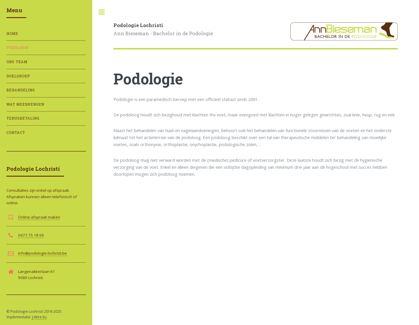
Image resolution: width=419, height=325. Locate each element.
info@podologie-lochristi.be (42, 253)
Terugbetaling (23, 118)
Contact (15, 132)
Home (12, 33)
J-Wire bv (39, 317)
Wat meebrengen (25, 104)
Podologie (17, 47)
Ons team (16, 62)
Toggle (101, 12)
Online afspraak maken (39, 217)
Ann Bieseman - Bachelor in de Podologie (163, 29)
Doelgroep (18, 76)
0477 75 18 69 (31, 235)
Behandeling (20, 90)
